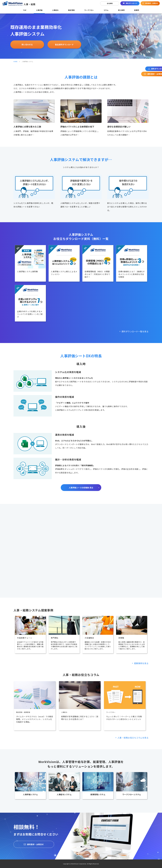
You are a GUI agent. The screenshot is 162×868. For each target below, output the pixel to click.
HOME (15, 61)
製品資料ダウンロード (64, 44)
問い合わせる (27, 44)
